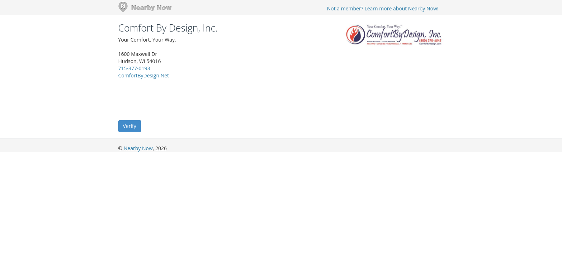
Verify (129, 126)
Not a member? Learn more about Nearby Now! (383, 8)
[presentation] (172, 99)
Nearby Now (138, 148)
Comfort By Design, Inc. (168, 28)
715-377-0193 (134, 68)
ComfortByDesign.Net (143, 75)
